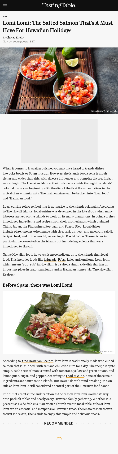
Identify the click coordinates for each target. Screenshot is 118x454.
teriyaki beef (11, 236)
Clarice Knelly (15, 37)
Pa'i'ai (61, 259)
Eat (5, 16)
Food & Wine (75, 236)
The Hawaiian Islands (36, 183)
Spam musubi (38, 173)
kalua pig (50, 259)
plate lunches (23, 231)
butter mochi (37, 236)
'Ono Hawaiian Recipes (37, 361)
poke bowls (16, 173)
